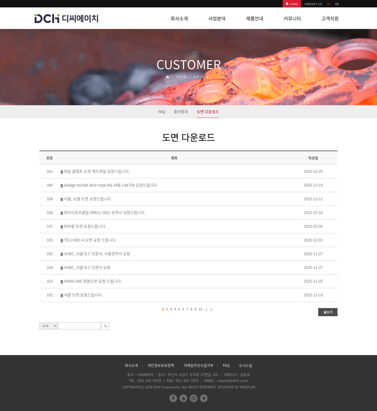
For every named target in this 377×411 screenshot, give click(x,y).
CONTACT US (313, 4)
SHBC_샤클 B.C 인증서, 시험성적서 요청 (97, 253)
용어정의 (181, 111)
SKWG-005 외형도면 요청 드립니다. (93, 281)
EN (337, 4)
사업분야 (217, 18)
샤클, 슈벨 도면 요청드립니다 (87, 199)
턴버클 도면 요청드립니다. (85, 226)
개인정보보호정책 (160, 365)
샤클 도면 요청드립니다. (83, 295)
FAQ (161, 111)
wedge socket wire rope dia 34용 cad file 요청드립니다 (110, 185)
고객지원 (330, 18)
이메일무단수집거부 (198, 365)
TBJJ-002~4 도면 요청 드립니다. (90, 240)
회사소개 (179, 18)
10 (200, 309)
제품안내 (254, 18)
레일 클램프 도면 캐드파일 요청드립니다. (97, 171)
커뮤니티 (292, 18)
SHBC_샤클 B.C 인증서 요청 (87, 267)
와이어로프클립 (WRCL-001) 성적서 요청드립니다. (104, 212)
